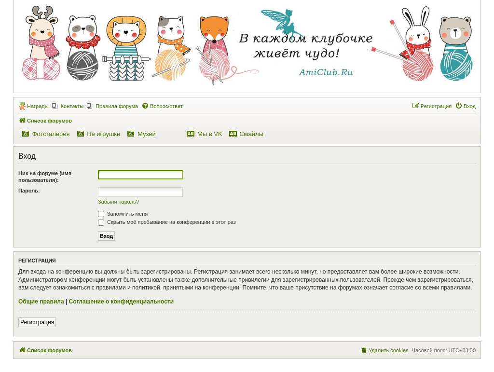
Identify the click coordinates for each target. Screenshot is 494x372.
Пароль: (29, 190)
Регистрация (37, 322)
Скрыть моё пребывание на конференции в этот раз (167, 222)
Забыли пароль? (118, 202)
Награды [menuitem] (38, 106)
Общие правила (41, 301)
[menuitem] (68, 106)
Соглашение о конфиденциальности (121, 301)
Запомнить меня (123, 214)
